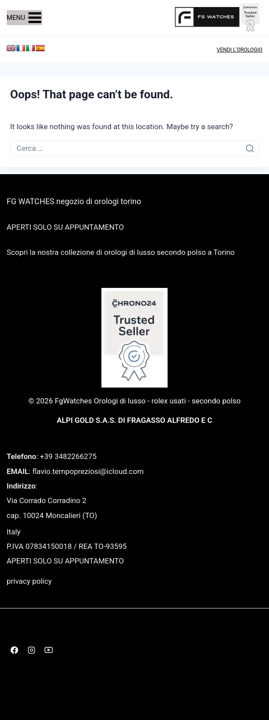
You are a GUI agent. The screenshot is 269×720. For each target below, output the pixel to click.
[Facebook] (14, 649)
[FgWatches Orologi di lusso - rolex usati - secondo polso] (218, 17)
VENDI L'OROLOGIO (239, 50)
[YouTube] (48, 649)
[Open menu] (24, 17)
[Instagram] (31, 649)
